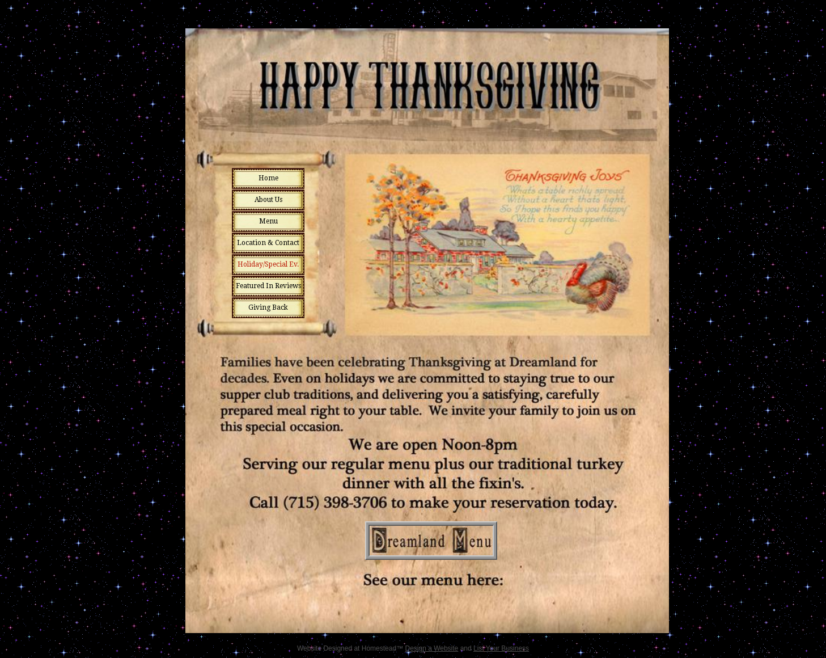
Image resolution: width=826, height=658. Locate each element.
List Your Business (501, 648)
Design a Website (431, 648)
